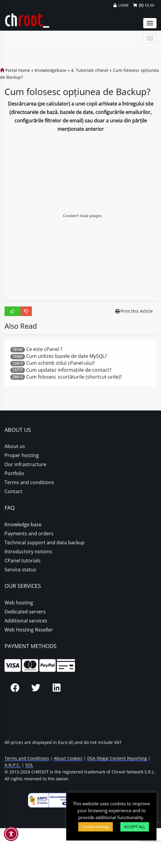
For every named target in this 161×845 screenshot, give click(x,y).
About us (15, 446)
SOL (29, 765)
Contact (13, 491)
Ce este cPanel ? (44, 349)
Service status (20, 569)
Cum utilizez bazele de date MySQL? (66, 356)
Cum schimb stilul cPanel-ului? (60, 363)
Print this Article (134, 311)
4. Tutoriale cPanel (89, 70)
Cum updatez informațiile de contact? (68, 370)
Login (121, 5)
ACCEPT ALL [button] (134, 826)
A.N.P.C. (12, 765)
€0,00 (143, 5)
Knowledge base (23, 524)
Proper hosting (22, 455)
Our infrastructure (25, 464)
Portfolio (14, 473)
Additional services (26, 620)
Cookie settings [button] (95, 826)
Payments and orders (29, 533)
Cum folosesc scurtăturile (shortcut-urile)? (74, 376)
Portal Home (15, 70)
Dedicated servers (25, 611)
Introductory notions (28, 551)
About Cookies (68, 758)
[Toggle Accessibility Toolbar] (11, 833)
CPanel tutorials (23, 560)
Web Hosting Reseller (29, 629)
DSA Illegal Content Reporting (117, 758)
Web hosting (19, 602)
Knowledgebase (51, 70)
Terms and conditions (29, 482)
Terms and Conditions (27, 758)
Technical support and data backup (45, 542)
